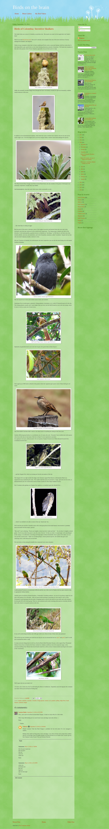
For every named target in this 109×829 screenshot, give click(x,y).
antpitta (20, 700)
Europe (79, 209)
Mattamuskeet (81, 206)
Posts (81, 27)
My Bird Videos (40, 14)
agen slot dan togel (23, 771)
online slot (21, 755)
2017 (81, 134)
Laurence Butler (23, 712)
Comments (82, 30)
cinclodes (29, 700)
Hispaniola (80, 216)
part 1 (58, 637)
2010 (81, 190)
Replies (22, 723)
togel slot (21, 770)
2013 (81, 182)
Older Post (70, 822)
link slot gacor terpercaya (24, 749)
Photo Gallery (27, 14)
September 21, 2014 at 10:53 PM (34, 712)
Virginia (80, 222)
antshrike (24, 700)
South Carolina (81, 218)
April (82, 171)
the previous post (27, 39)
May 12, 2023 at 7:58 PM (31, 746)
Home (17, 14)
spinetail (21, 702)
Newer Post (16, 822)
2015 (81, 140)
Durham (80, 199)
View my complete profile (84, 40)
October (83, 149)
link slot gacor (22, 750)
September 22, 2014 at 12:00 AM (37, 726)
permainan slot (22, 766)
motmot (47, 700)
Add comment (18, 777)
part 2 (63, 637)
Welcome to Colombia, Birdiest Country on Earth (88, 162)
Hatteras (80, 202)
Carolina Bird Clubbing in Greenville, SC (90, 119)
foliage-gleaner (40, 700)
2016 (81, 137)
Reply (20, 720)
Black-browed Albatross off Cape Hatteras (90, 81)
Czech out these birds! (90, 55)
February (83, 176)
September (83, 152)
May (82, 169)
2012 (81, 184)
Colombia (34, 700)
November (83, 147)
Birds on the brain (31, 7)
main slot (21, 753)
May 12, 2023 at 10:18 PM (31, 763)
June (82, 166)
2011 (81, 187)
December (83, 144)
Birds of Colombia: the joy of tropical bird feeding (87, 158)
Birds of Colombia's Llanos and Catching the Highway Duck (90, 68)
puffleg (57, 700)
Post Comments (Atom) (24, 825)
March (82, 174)
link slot (20, 752)
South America (81, 204)
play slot (20, 768)
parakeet (53, 700)
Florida (79, 220)
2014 (81, 142)
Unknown (25, 726)
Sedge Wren (63, 700)
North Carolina (81, 197)
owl (50, 700)
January (83, 179)
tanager (25, 702)
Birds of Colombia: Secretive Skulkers (34, 28)
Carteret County (81, 213)
